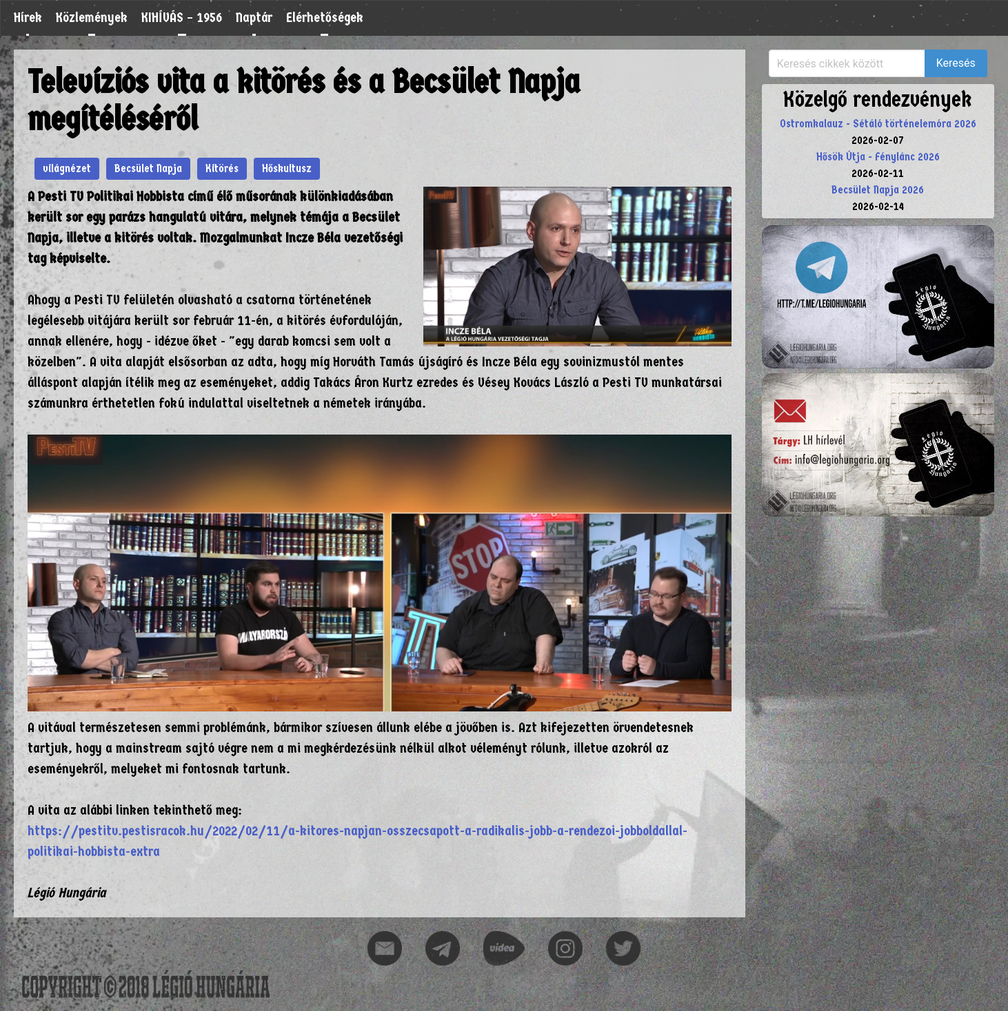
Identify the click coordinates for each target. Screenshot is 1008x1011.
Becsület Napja (148, 168)
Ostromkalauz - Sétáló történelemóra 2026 (878, 123)
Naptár (254, 17)
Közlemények (92, 17)
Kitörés (222, 168)
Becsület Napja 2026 (877, 189)
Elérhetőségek (324, 17)
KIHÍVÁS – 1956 (181, 17)
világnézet (67, 168)
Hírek (28, 17)
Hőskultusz (287, 168)
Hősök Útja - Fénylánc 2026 (878, 156)
